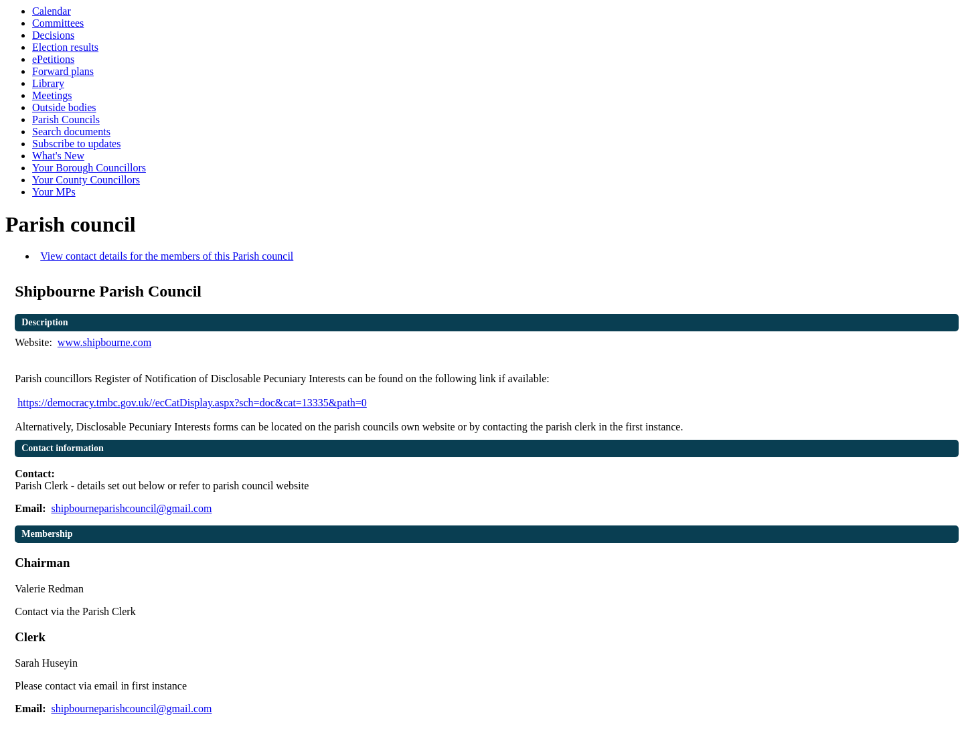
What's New (58, 155)
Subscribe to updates (76, 143)
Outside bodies (64, 107)
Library (48, 83)
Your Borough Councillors (89, 167)
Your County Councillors (86, 179)
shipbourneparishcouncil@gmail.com (131, 508)
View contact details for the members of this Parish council (166, 256)
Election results (65, 47)
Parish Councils (66, 119)
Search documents (71, 131)
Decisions (53, 35)
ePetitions (53, 59)
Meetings (52, 95)
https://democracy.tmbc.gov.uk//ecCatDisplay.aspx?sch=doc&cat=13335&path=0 (192, 402)
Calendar (51, 11)
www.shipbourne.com (104, 342)
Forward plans (63, 71)
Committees (58, 23)
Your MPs (54, 191)
